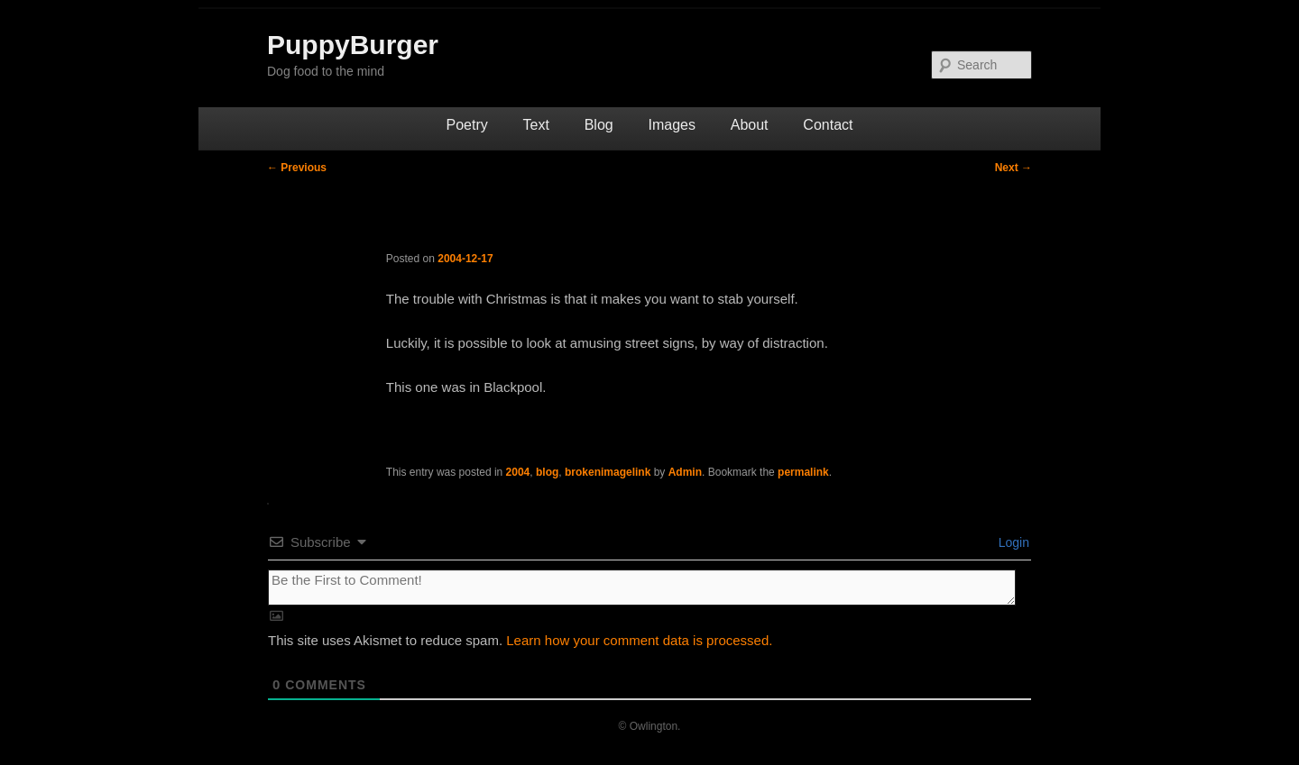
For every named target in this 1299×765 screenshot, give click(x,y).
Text (536, 124)
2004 (518, 472)
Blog (599, 124)
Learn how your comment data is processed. (639, 640)
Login (1012, 542)
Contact (827, 124)
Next (1013, 167)
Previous (297, 167)
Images (671, 124)
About (750, 124)
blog (547, 472)
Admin (685, 472)
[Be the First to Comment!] (642, 587)
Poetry (467, 124)
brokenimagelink (607, 472)
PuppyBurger (352, 44)
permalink (803, 472)
